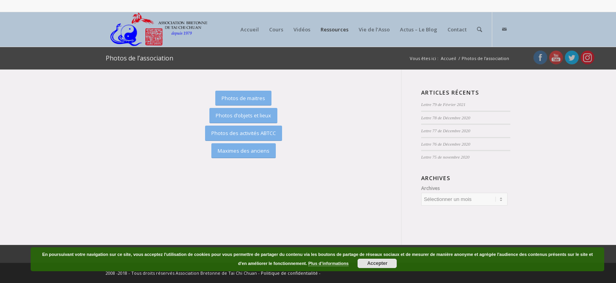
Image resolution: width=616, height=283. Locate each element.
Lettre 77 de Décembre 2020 (445, 130)
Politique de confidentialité (289, 273)
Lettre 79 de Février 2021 (443, 104)
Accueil (448, 58)
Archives (430, 188)
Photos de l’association (139, 58)
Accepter (377, 263)
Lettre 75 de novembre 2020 (445, 157)
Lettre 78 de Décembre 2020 (445, 117)
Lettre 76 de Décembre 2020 (445, 144)
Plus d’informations (328, 263)
